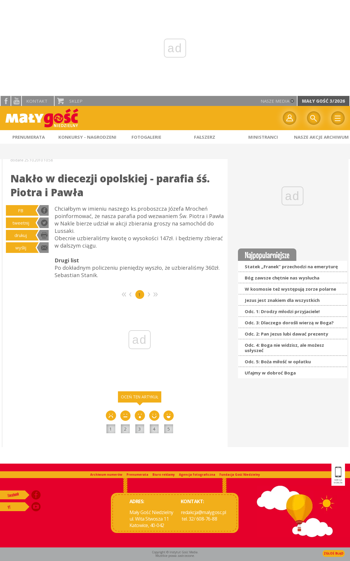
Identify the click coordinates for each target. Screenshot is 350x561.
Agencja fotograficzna (197, 474)
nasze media (275, 101)
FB (20, 210)
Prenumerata (137, 474)
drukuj (20, 235)
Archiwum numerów (106, 474)
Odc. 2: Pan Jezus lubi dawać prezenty (286, 333)
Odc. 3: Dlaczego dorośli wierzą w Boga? (289, 322)
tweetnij (20, 223)
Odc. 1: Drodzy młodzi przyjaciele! (282, 311)
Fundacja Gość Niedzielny (239, 474)
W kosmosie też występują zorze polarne (290, 289)
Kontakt (36, 101)
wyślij (20, 248)
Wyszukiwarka (314, 118)
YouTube (16, 101)
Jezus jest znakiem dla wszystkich (282, 300)
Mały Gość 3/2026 (323, 101)
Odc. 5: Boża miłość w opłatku (278, 361)
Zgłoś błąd (334, 553)
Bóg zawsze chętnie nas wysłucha (282, 277)
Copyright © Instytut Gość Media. (175, 552)
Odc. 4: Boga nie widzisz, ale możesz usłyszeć (284, 347)
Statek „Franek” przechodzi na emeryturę (291, 266)
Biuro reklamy (163, 474)
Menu (338, 118)
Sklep (76, 101)
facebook (6, 101)
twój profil (289, 118)
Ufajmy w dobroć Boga (270, 372)
